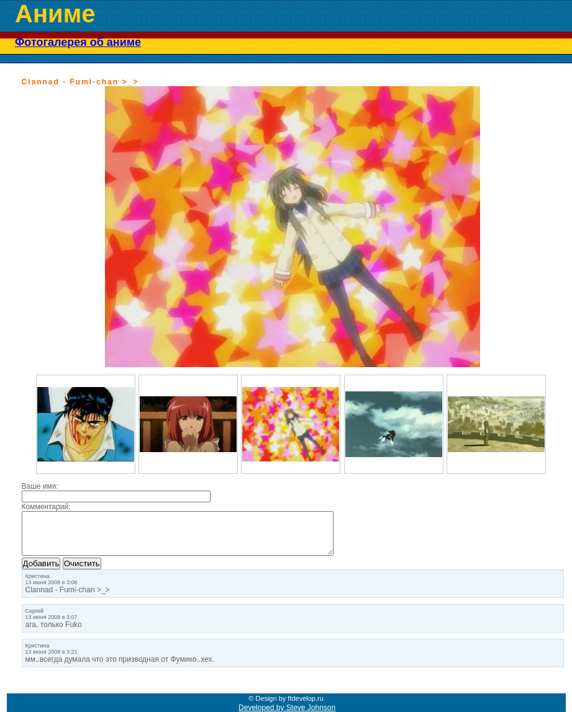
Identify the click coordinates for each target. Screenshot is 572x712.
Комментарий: (46, 506)
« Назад (35, 73)
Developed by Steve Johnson (286, 707)
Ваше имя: (40, 486)
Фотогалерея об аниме (78, 42)
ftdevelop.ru (305, 698)
